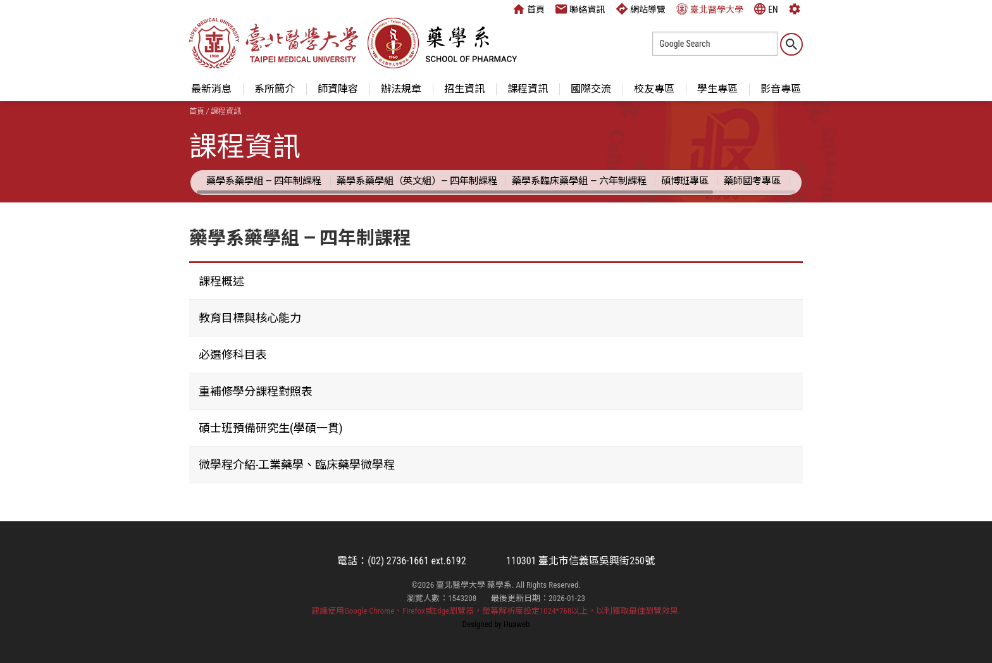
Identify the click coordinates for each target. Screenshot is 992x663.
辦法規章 (401, 89)
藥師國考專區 (752, 181)
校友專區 (654, 89)
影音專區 (780, 89)
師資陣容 (338, 89)
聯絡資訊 (580, 9)
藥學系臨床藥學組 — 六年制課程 (579, 181)
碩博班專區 (685, 181)
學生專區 (717, 89)
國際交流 (591, 89)
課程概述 (221, 281)
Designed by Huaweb (496, 624)
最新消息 (211, 89)
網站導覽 (641, 9)
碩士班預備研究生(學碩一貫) (270, 428)
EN (766, 9)
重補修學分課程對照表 (256, 391)
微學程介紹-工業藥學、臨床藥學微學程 (297, 464)
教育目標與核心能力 (250, 318)
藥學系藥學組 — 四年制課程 (263, 181)
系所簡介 (274, 89)
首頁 (529, 9)
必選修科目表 (233, 354)
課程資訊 (527, 89)
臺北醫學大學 (709, 9)
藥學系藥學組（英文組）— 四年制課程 (417, 181)
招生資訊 (464, 89)
